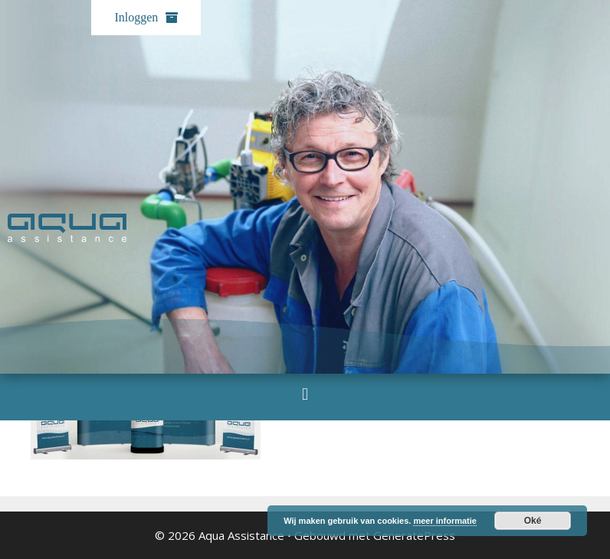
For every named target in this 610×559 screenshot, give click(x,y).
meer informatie (445, 520)
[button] (304, 394)
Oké (533, 520)
